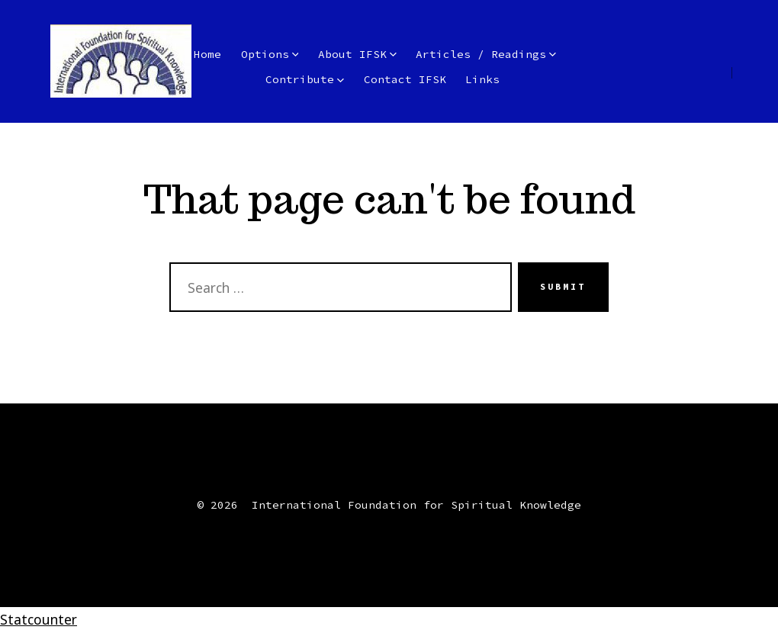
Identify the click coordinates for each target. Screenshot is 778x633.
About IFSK (357, 54)
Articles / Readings (486, 54)
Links (482, 79)
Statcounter (38, 619)
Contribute (304, 79)
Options (270, 54)
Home (207, 54)
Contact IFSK (405, 79)
